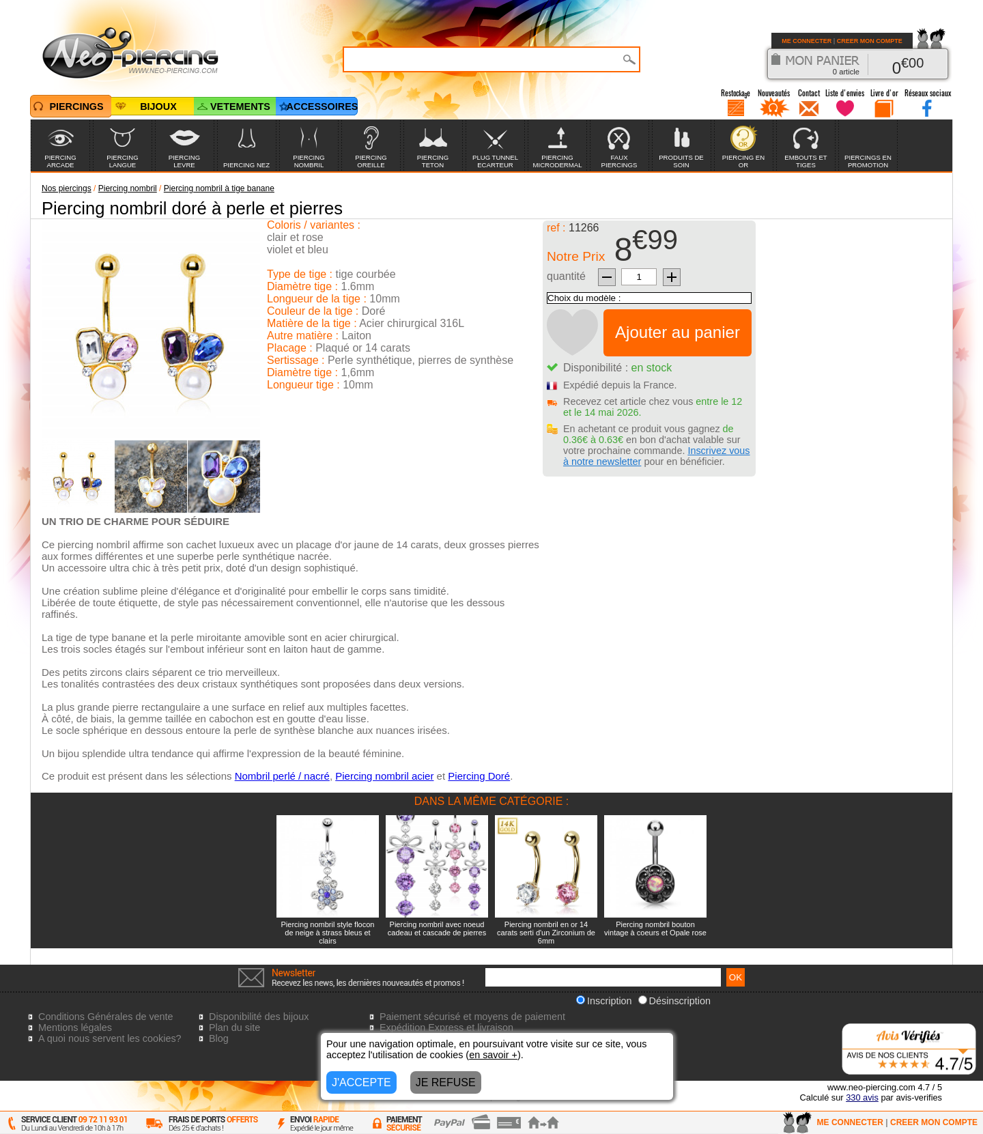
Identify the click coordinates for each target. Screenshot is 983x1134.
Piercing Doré (479, 776)
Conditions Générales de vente (105, 1016)
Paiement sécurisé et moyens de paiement (472, 1016)
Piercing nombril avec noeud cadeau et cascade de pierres (437, 928)
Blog (219, 1038)
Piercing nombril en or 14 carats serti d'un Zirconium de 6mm (546, 932)
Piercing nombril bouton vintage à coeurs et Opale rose (655, 928)
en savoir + (493, 1054)
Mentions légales (75, 1027)
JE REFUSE (446, 1082)
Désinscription (674, 1000)
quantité (566, 276)
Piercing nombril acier (384, 776)
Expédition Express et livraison (446, 1027)
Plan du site (234, 1027)
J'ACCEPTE (361, 1082)
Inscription (604, 1000)
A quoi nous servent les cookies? (110, 1038)
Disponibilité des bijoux (259, 1016)
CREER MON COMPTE (869, 41)
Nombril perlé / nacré (282, 776)
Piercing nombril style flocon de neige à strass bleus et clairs (328, 932)
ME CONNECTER (806, 41)
